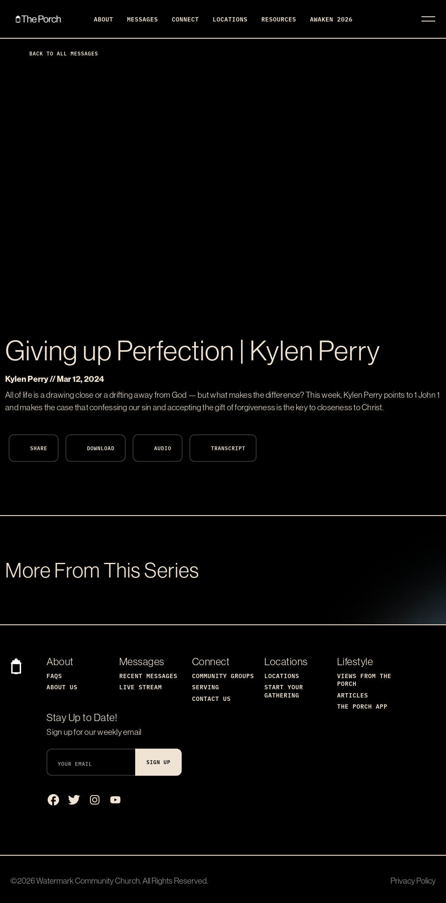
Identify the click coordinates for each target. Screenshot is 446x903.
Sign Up (158, 761)
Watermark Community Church (88, 880)
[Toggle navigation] (428, 19)
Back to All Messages (56, 53)
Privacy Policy (413, 880)
